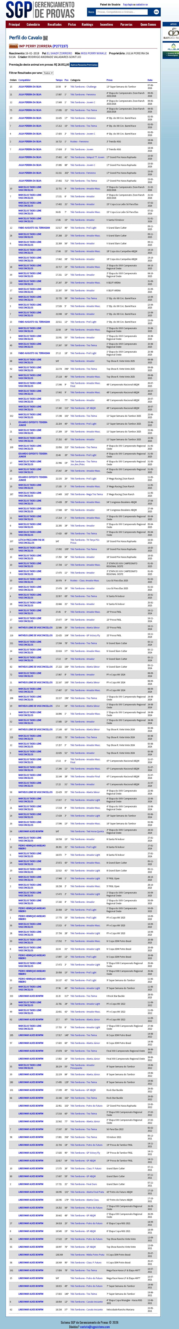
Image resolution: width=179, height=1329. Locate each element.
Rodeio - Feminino (79, 141)
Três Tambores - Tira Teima (83, 110)
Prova (109, 80)
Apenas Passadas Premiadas (84, 64)
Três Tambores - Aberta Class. (84, 1199)
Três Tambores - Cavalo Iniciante (86, 1301)
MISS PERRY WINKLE (94, 53)
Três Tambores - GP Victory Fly (85, 635)
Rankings (87, 24)
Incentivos (106, 24)
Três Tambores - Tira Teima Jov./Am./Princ (83, 463)
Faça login (128, 4)
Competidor (24, 80)
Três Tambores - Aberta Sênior (85, 627)
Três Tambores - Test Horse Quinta (87, 831)
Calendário (33, 24)
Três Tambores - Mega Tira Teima (86, 494)
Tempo (59, 80)
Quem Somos (148, 24)
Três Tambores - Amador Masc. (85, 188)
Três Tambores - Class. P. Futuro (85, 1168)
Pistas (72, 24)
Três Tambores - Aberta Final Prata (87, 1191)
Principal (14, 24)
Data (150, 80)
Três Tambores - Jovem (81, 149)
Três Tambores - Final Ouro (83, 1184)
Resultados (55, 24)
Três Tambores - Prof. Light (83, 227)
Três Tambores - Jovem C (82, 102)
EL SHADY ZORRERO (59, 53)
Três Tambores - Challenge (83, 86)
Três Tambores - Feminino (83, 94)
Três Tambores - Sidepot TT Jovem (87, 157)
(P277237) (60, 46)
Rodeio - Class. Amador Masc (84, 580)
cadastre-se (142, 4)
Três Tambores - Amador (82, 196)
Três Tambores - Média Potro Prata (87, 1254)
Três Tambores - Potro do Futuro (86, 1105)
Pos (66, 80)
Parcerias (126, 24)
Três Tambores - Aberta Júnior (85, 1019)
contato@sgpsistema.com (95, 1327)
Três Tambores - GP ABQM (83, 408)
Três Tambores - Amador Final (85, 776)
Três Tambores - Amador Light (85, 799)
